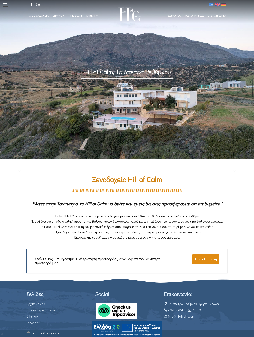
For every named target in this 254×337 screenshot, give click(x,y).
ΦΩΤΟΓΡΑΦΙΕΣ (194, 15)
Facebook (33, 323)
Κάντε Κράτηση (206, 259)
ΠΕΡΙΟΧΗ (76, 15)
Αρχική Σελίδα (35, 304)
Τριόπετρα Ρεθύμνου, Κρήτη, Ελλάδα (193, 304)
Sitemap (32, 316)
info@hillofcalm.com (181, 316)
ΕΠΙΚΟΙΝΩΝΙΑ (217, 15)
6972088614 (176, 310)
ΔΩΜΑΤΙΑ (174, 15)
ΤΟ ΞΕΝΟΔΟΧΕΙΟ (38, 15)
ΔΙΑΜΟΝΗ (59, 15)
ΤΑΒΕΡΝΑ (92, 15)
